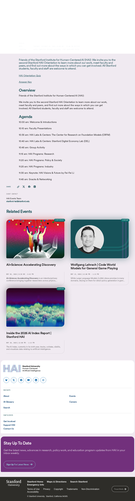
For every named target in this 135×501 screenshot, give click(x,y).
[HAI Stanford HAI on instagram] (43, 380)
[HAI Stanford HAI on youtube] (28, 380)
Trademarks (72, 489)
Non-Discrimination (90, 489)
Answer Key (25, 81)
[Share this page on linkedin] (34, 187)
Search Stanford (78, 481)
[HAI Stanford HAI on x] (14, 380)
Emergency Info (35, 485)
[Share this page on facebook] (29, 187)
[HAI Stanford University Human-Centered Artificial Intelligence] (13, 6)
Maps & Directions (56, 481)
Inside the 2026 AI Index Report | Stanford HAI (28, 335)
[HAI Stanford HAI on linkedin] (36, 380)
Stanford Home (35, 481)
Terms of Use (33, 489)
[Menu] (129, 6)
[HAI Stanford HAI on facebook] (21, 380)
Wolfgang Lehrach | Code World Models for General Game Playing (94, 266)
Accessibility (33, 492)
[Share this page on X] (24, 187)
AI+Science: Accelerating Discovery (31, 265)
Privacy (46, 489)
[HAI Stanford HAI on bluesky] (6, 380)
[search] (123, 6)
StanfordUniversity (13, 484)
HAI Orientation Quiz (30, 75)
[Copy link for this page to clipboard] (18, 187)
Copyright (58, 489)
